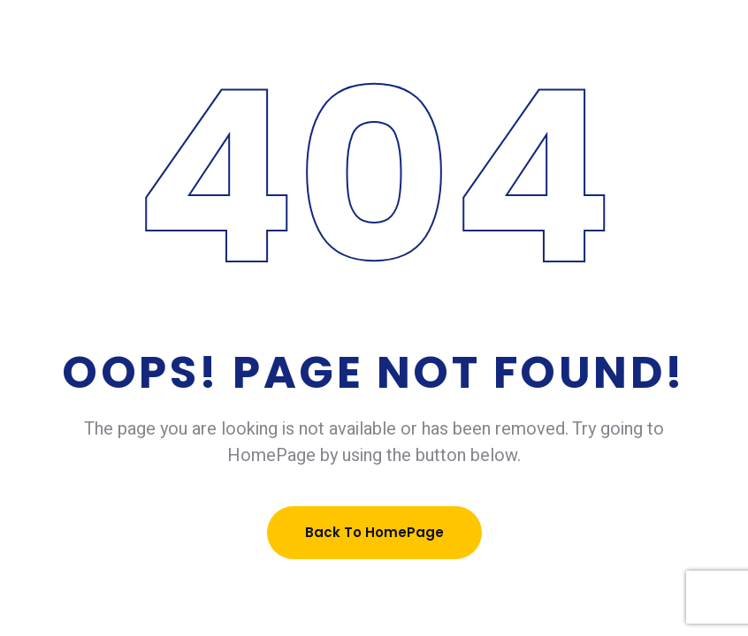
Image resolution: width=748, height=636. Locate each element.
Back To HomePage (374, 532)
